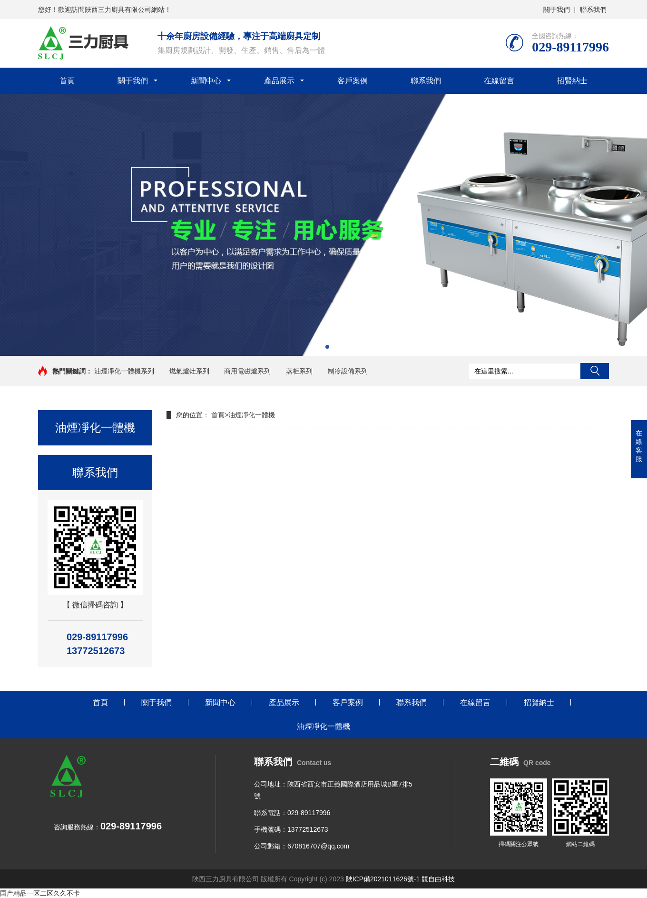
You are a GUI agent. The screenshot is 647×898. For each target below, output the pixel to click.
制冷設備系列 (348, 371)
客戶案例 (352, 81)
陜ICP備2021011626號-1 (383, 879)
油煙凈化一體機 (251, 415)
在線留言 (499, 81)
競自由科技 (438, 879)
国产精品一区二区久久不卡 (40, 893)
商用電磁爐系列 (247, 371)
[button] (320, 347)
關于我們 (556, 9)
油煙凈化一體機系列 (124, 371)
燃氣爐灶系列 (189, 371)
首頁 (67, 81)
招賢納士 (572, 81)
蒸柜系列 (299, 371)
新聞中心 (206, 81)
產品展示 (279, 81)
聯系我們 (593, 9)
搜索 (594, 371)
